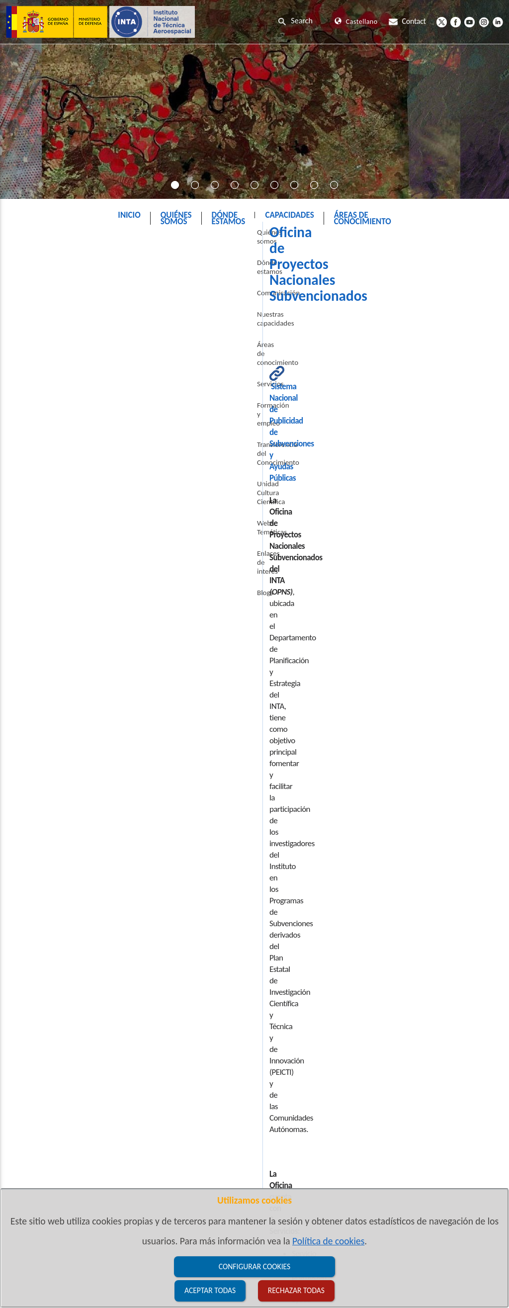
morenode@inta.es (207, 852)
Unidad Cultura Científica (47, 449)
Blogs (18, 514)
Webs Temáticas (34, 471)
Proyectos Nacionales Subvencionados (270, 240)
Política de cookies (328, 1241)
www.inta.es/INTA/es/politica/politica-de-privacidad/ (180, 1122)
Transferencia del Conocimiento (35, 424)
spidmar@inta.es (209, 875)
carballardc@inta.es (231, 718)
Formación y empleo (41, 398)
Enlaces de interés (37, 492)
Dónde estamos (33, 291)
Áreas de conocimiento (44, 355)
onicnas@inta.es (205, 897)
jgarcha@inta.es (204, 785)
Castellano (356, 21)
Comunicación (31, 312)
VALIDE (410, 1110)
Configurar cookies (254, 1266)
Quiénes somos (33, 269)
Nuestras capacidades (43, 334)
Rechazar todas (296, 1290)
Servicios (23, 376)
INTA (180, 240)
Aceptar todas (210, 1290)
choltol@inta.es (219, 964)
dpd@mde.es (251, 1110)
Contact (407, 21)
